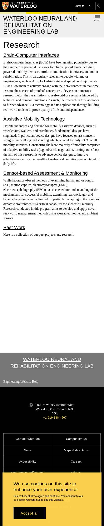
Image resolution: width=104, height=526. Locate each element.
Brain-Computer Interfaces (31, 55)
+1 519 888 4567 (54, 417)
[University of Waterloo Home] (19, 6)
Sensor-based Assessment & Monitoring (45, 173)
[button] (83, 6)
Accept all (30, 513)
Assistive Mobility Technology (34, 119)
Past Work (14, 227)
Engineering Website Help (20, 381)
